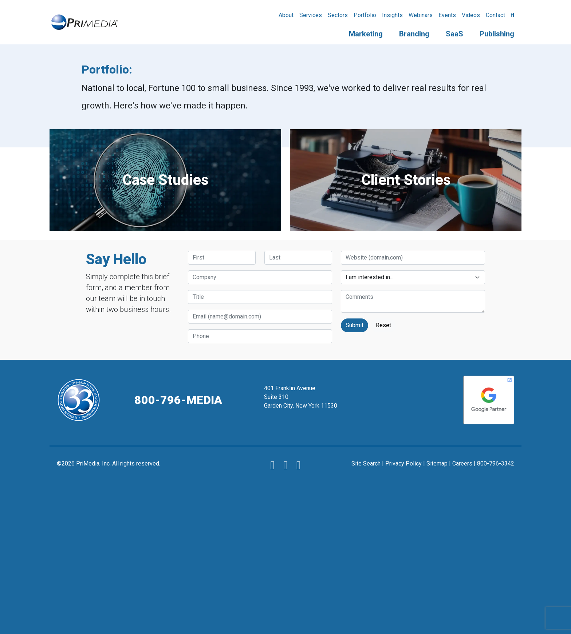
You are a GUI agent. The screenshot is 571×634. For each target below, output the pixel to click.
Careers (462, 463)
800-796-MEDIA (178, 400)
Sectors (338, 15)
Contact (495, 15)
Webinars (421, 15)
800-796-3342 (495, 463)
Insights (392, 15)
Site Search (366, 463)
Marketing (366, 33)
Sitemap (437, 463)
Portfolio (365, 15)
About (286, 15)
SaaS (454, 33)
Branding (414, 33)
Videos (471, 15)
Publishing (497, 33)
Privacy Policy (403, 463)
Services (310, 15)
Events (447, 15)
